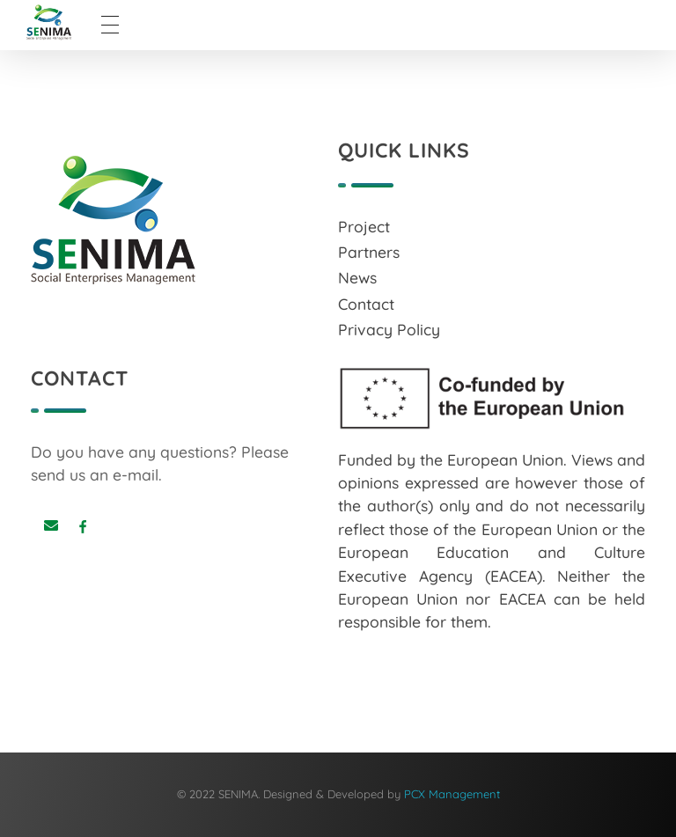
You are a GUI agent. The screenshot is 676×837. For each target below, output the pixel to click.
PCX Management (452, 794)
